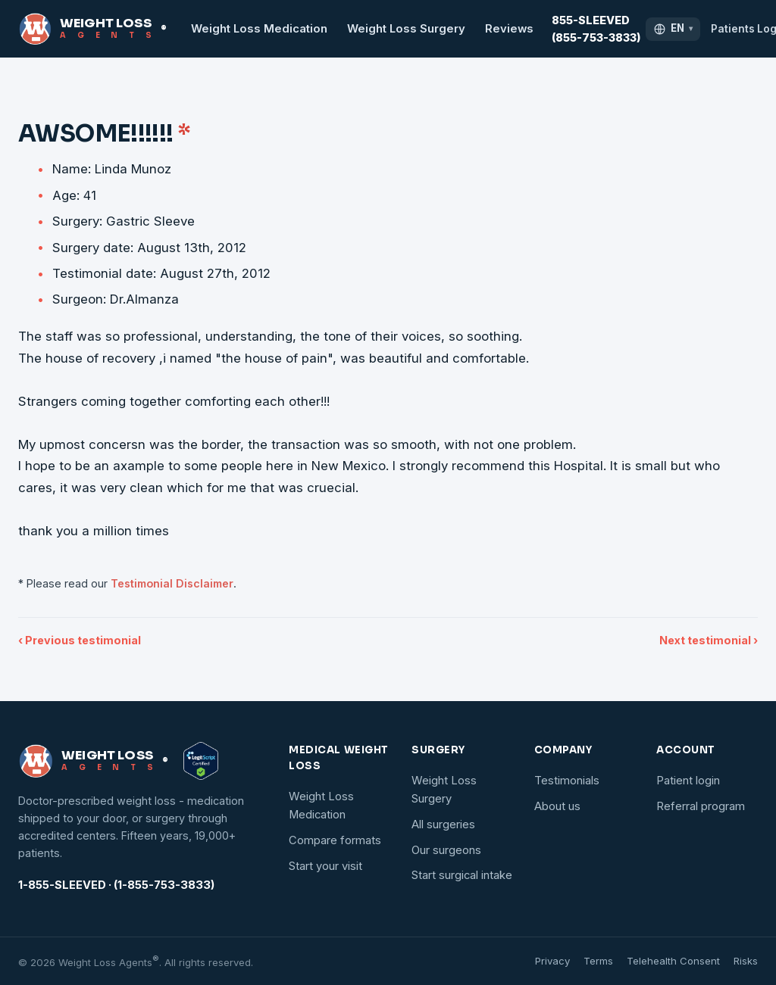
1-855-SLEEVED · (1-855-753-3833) (116, 885)
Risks (746, 961)
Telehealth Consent (673, 961)
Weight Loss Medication (259, 29)
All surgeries (443, 824)
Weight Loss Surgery (406, 29)
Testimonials (566, 780)
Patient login (688, 780)
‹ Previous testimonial (79, 640)
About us (557, 806)
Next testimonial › (708, 640)
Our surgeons (446, 850)
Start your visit (325, 866)
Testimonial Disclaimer (172, 583)
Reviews (509, 29)
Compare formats (335, 840)
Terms (598, 961)
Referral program (700, 806)
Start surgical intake (461, 875)
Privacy (552, 961)
